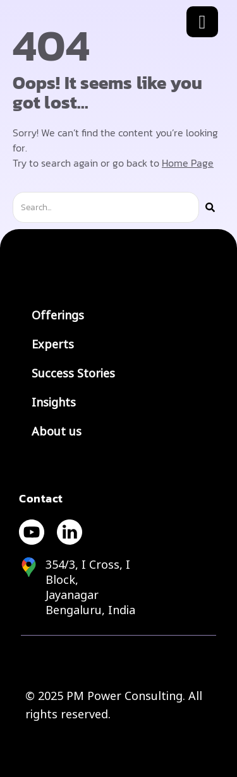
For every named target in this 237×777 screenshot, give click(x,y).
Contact (41, 498)
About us (57, 432)
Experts (53, 344)
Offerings (58, 315)
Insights (54, 402)
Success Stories (73, 373)
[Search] (210, 207)
